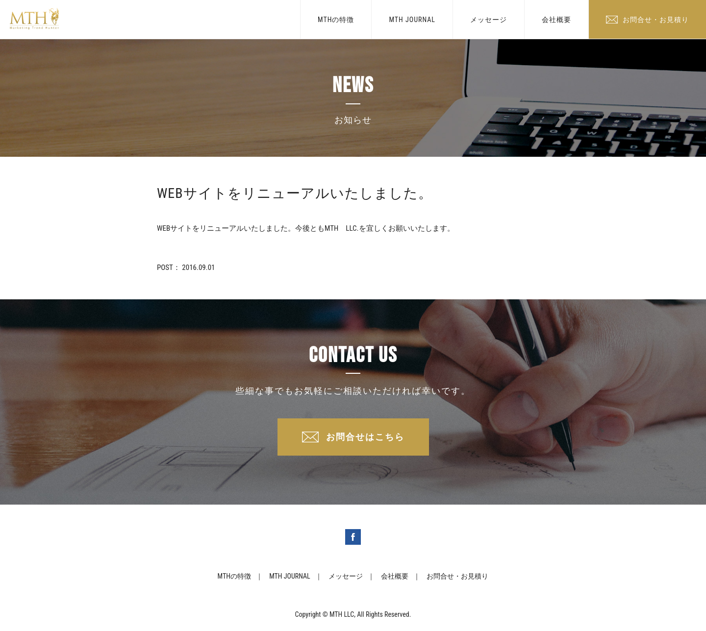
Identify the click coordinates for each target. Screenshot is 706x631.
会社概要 (556, 20)
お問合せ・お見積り (656, 20)
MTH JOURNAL (412, 20)
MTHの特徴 (336, 20)
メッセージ (488, 20)
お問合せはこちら (365, 437)
